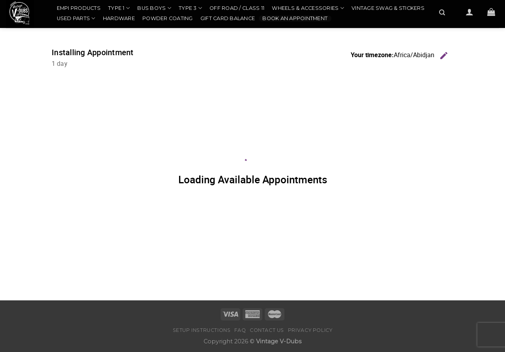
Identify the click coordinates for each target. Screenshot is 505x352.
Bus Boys (154, 8)
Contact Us (267, 330)
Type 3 (190, 8)
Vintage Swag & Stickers (388, 8)
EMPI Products (79, 8)
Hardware (119, 18)
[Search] (442, 12)
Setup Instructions (202, 330)
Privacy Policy (310, 330)
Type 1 (119, 8)
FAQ (240, 330)
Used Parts (76, 18)
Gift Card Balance (227, 18)
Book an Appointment (294, 18)
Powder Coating (167, 18)
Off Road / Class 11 (236, 8)
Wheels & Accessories (308, 8)
